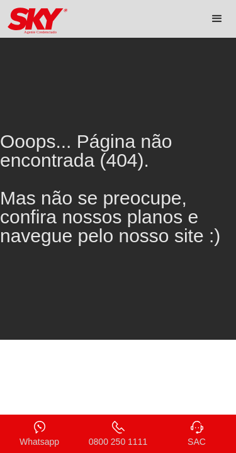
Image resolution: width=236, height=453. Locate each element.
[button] (217, 19)
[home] (34, 21)
